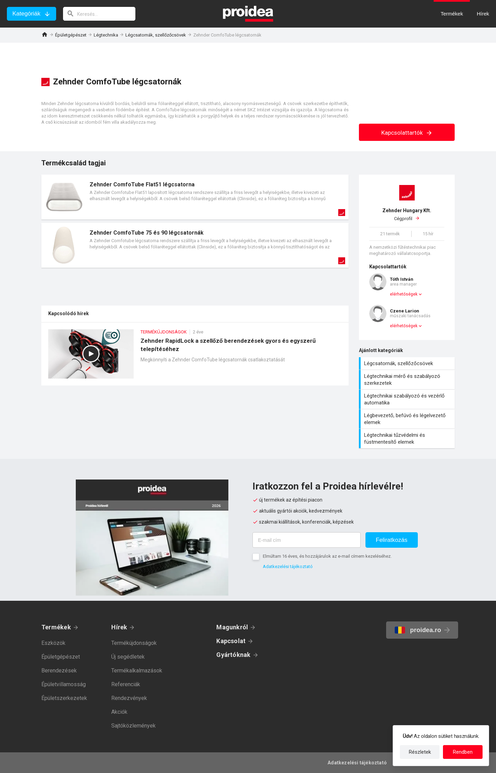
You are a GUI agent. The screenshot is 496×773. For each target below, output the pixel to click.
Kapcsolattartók (407, 132)
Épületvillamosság (63, 684)
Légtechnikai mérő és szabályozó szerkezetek (408, 379)
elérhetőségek (403, 294)
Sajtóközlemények (133, 725)
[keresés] (99, 14)
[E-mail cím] (306, 540)
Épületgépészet (70, 35)
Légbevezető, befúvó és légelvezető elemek (408, 419)
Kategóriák (26, 13)
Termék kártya (195, 197)
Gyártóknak (233, 654)
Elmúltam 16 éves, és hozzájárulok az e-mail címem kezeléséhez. (327, 556)
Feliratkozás (391, 540)
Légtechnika (106, 35)
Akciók (119, 712)
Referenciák (125, 684)
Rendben (463, 752)
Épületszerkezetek (64, 698)
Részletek (420, 752)
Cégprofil (406, 214)
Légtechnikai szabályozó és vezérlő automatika (408, 399)
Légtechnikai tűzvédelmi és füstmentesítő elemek (408, 438)
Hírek (119, 627)
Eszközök (53, 643)
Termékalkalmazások (136, 670)
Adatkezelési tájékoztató (288, 566)
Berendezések (59, 670)
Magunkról (232, 627)
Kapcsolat (231, 641)
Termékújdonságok (134, 643)
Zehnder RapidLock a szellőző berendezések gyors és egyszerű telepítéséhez (195, 357)
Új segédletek (128, 656)
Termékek (56, 627)
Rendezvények (129, 698)
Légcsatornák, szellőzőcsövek (155, 35)
